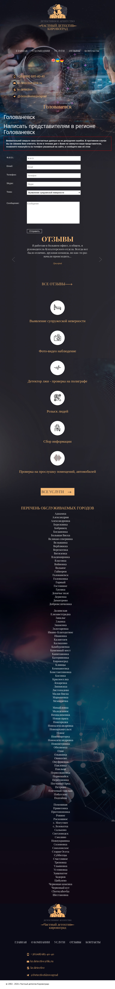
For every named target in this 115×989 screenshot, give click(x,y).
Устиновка (60, 869)
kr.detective (23, 90)
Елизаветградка (61, 614)
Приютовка (60, 808)
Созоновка (60, 844)
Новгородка (60, 722)
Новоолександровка (60, 740)
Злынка (60, 621)
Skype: (10, 183)
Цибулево (60, 880)
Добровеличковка (60, 604)
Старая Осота (60, 851)
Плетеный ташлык (60, 790)
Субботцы (60, 855)
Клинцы (60, 665)
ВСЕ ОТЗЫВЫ (57, 283)
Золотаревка (60, 628)
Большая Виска (60, 535)
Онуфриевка (60, 762)
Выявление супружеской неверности (57, 311)
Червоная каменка (60, 884)
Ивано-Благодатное (60, 632)
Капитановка (60, 654)
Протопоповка (60, 812)
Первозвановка (60, 772)
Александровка (60, 521)
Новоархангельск (61, 729)
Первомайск (60, 776)
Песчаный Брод (60, 783)
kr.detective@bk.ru (27, 83)
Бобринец (60, 528)
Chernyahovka (60, 891)
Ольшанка (60, 754)
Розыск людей (57, 402)
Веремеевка (60, 550)
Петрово (60, 787)
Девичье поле (60, 593)
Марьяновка (60, 697)
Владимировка (60, 557)
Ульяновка (60, 866)
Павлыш (60, 769)
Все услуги (56, 491)
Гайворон (61, 571)
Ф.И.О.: (10, 157)
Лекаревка (60, 683)
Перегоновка (60, 780)
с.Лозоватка (60, 826)
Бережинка (60, 524)
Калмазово (60, 643)
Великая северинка (60, 539)
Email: (10, 166)
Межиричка (60, 701)
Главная (21, 50)
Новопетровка (60, 743)
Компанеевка (60, 668)
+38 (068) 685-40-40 (29, 77)
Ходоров (60, 877)
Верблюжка (60, 546)
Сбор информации (57, 432)
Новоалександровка (60, 725)
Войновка (60, 564)
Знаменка (60, 625)
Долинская (60, 610)
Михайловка (60, 707)
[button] (13, 262)
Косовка (60, 675)
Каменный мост (60, 650)
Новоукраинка (60, 840)
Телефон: (11, 174)
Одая (61, 751)
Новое (61, 733)
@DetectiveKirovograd (29, 96)
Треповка (60, 862)
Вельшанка (61, 542)
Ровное (60, 815)
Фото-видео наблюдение (57, 342)
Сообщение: (13, 203)
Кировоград (60, 661)
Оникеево (60, 758)
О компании (41, 50)
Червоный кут (60, 887)
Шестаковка (60, 895)
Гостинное (60, 586)
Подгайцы (60, 798)
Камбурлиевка (60, 646)
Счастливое (60, 859)
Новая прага (60, 718)
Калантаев (60, 639)
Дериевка (60, 596)
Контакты (92, 50)
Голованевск (60, 575)
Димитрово (60, 600)
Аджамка (60, 513)
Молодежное (61, 711)
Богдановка (60, 531)
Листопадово (60, 690)
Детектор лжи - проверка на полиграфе (57, 372)
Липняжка (60, 686)
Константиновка (60, 672)
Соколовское (60, 848)
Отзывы (74, 50)
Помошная (60, 804)
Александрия (60, 517)
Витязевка (60, 553)
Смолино (60, 837)
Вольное (60, 568)
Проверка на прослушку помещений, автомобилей (57, 462)
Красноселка (60, 679)
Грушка (60, 589)
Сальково (60, 830)
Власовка (60, 560)
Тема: (9, 192)
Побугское (60, 794)
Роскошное (60, 819)
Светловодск (60, 833)
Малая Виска (60, 693)
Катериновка (60, 657)
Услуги (59, 50)
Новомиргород (60, 736)
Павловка (60, 765)
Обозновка (60, 747)
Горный (60, 582)
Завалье (60, 618)
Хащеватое (60, 873)
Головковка (60, 578)
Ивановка (60, 636)
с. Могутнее (60, 822)
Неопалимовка (60, 715)
